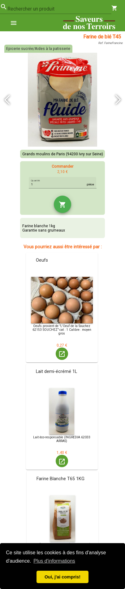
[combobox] (59, 9)
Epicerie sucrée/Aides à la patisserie (38, 48)
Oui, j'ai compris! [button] (62, 576)
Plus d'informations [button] (54, 561)
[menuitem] (16, 22)
